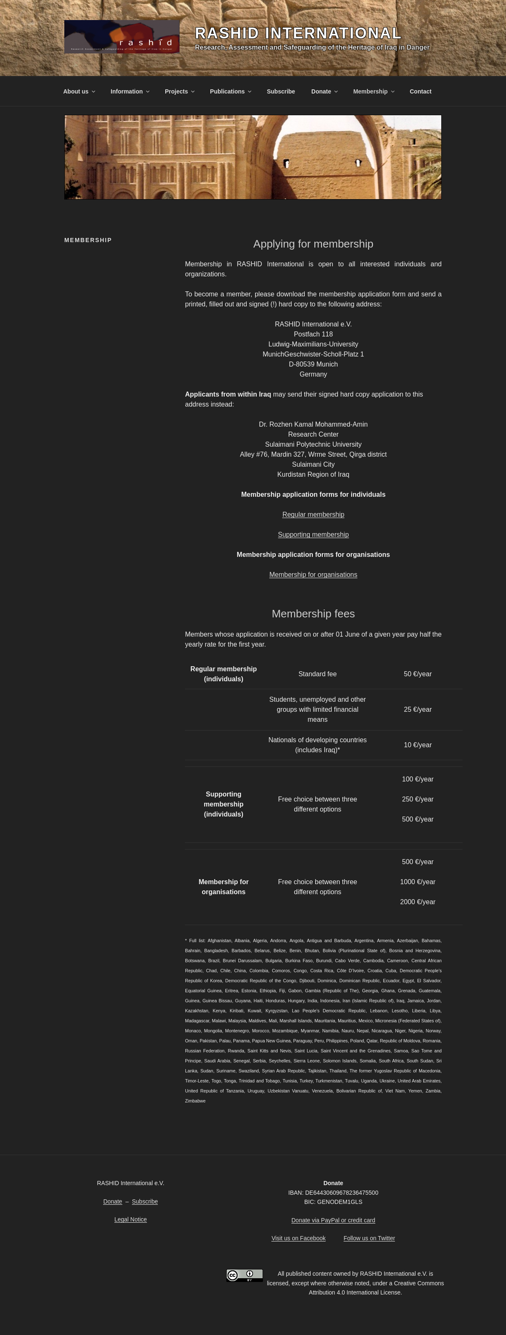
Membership (374, 91)
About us (80, 91)
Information (131, 91)
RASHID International (298, 33)
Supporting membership (313, 534)
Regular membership (313, 514)
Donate (325, 91)
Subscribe (281, 91)
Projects (180, 91)
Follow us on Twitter (369, 1238)
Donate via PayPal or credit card (333, 1220)
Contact (421, 91)
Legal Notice (130, 1219)
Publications (231, 91)
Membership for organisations (313, 574)
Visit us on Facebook (298, 1238)
